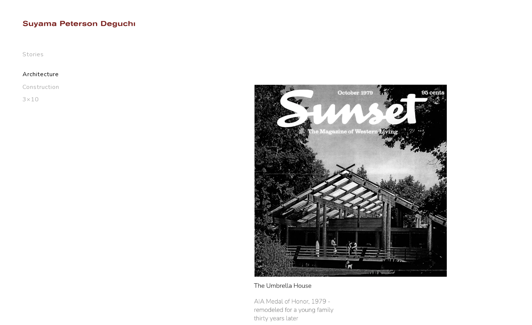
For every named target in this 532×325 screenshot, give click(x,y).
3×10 (31, 99)
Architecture (41, 74)
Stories (33, 54)
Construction (41, 87)
